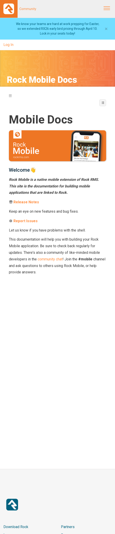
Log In (8, 45)
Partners (68, 527)
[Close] (106, 29)
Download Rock (15, 527)
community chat (50, 259)
